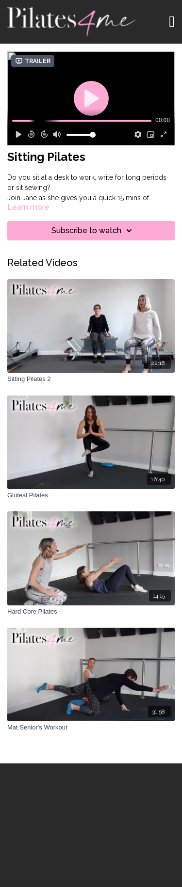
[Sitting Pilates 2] (91, 379)
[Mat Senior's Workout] (91, 727)
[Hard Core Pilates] (91, 612)
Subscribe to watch (93, 231)
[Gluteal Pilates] (91, 495)
